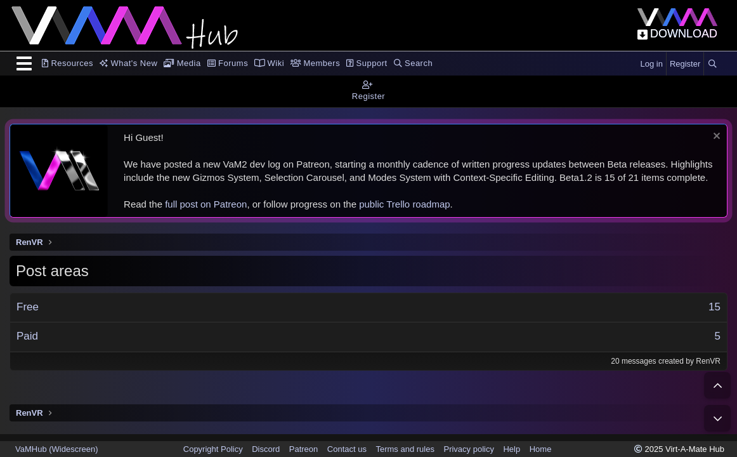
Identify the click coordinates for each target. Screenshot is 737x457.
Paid (27, 336)
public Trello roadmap (404, 204)
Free (27, 307)
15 (714, 307)
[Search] (712, 64)
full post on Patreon (206, 204)
